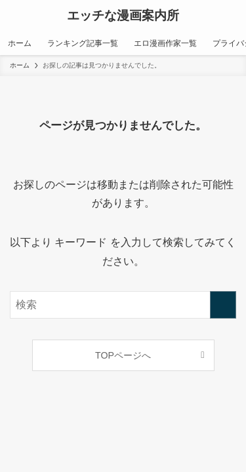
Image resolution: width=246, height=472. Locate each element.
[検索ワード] (123, 305)
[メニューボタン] (15, 15)
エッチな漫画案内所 (123, 16)
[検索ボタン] (230, 15)
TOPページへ (123, 355)
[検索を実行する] (223, 305)
